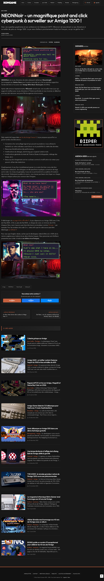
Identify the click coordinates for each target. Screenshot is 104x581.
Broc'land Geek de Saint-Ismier (84, 180)
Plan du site (76, 573)
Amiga (3, 287)
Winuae (50, 225)
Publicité (54, 573)
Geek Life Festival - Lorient (83, 163)
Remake (67, 2)
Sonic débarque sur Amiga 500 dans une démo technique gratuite (42, 429)
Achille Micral (5, 33)
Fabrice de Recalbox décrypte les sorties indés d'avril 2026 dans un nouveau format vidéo (88, 70)
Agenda (65, 577)
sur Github (11, 230)
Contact (35, 573)
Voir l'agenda (97, 196)
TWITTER (51, 42)
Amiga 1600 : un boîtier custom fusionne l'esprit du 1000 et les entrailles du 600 (42, 361)
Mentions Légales (45, 573)
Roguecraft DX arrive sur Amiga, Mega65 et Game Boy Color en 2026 (44, 384)
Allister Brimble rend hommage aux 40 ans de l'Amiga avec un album (43, 521)
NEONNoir (11, 287)
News (69, 577)
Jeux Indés (44, 2)
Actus (23, 2)
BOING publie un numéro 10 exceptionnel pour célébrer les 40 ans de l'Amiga (42, 543)
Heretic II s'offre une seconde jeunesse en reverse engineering (87, 108)
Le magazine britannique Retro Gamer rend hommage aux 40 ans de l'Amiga (43, 498)
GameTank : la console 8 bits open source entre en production (87, 99)
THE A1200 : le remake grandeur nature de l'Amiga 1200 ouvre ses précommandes (43, 475)
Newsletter (27, 573)
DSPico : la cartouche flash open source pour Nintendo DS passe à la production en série (88, 79)
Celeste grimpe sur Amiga (37, 338)
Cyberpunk (27, 287)
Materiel (52, 2)
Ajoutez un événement (64, 573)
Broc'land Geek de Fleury (82, 172)
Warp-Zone (78, 191)
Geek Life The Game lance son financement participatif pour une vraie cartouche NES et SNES (88, 89)
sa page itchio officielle (20, 220)
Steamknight (19, 287)
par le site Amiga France (27, 137)
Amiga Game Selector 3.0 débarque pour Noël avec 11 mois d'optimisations (42, 407)
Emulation (36, 2)
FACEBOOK (57, 42)
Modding (60, 2)
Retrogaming (75, 2)
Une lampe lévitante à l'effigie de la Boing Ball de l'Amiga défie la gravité (42, 452)
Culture (29, 2)
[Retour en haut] (102, 576)
